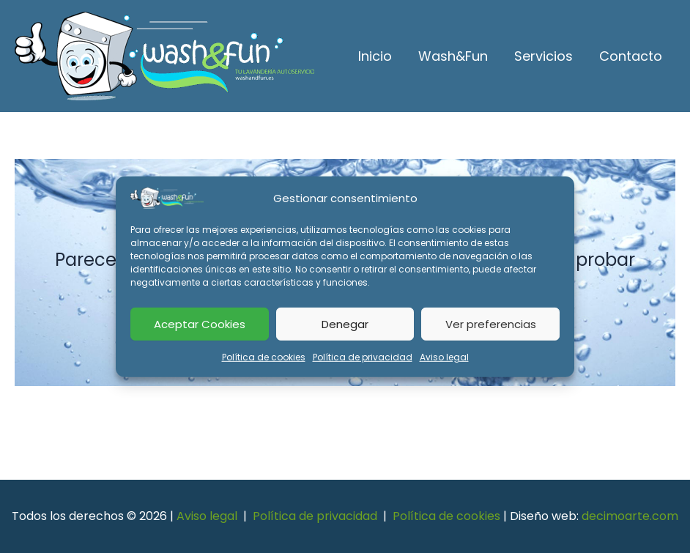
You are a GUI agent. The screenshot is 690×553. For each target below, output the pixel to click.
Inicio (375, 56)
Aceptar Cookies (199, 323)
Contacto (630, 56)
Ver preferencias (490, 323)
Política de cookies (263, 357)
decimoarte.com (630, 516)
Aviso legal (444, 357)
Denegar (345, 323)
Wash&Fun (453, 56)
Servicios (543, 56)
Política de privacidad (362, 357)
